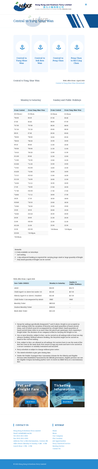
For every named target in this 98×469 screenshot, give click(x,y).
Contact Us (57, 449)
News (55, 433)
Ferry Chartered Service (61, 443)
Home (55, 431)
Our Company (58, 436)
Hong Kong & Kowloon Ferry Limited (32, 464)
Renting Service (58, 446)
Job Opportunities (59, 441)
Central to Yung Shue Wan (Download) (70, 83)
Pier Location (57, 438)
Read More (31, 402)
